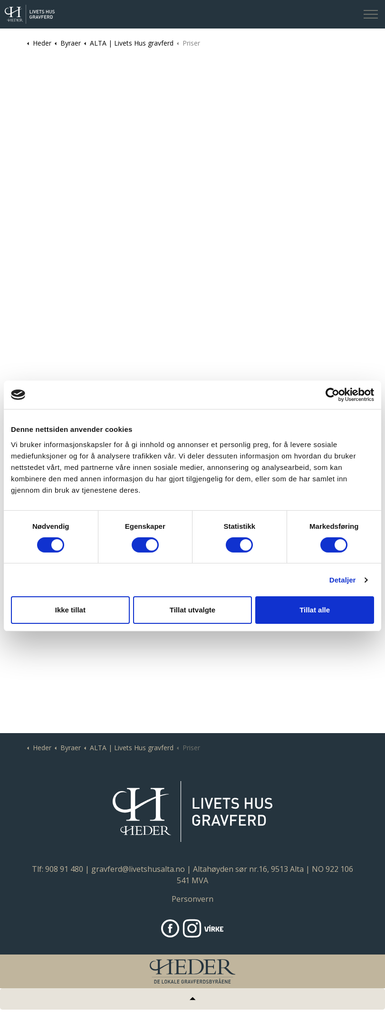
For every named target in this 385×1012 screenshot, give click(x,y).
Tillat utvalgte (192, 610)
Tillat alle (314, 610)
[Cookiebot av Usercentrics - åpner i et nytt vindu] (332, 395)
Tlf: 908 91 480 (57, 869)
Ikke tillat (70, 610)
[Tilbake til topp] (192, 999)
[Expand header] (370, 14)
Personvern (192, 899)
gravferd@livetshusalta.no (138, 869)
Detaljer (342, 580)
